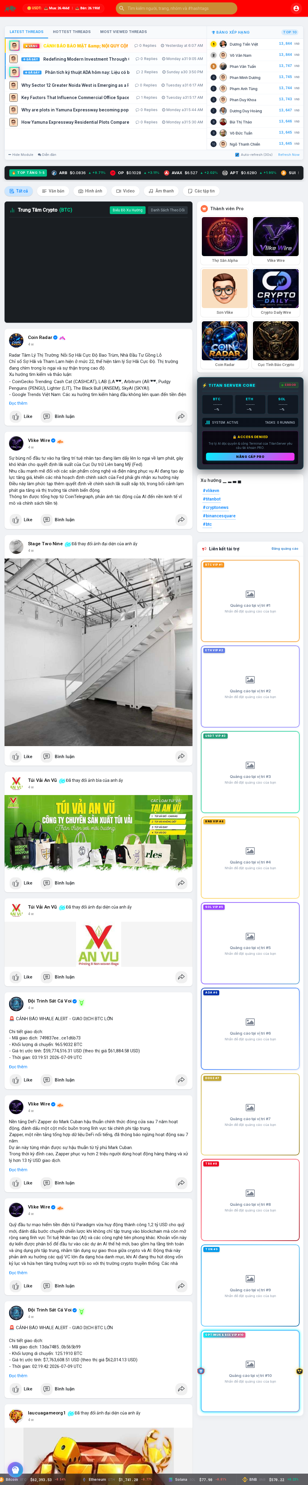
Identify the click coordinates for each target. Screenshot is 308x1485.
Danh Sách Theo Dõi (168, 210)
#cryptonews (216, 507)
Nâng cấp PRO (250, 456)
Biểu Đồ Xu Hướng (128, 210)
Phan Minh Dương (245, 77)
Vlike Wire (39, 440)
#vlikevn (211, 490)
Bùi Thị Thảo (241, 122)
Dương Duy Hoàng (246, 111)
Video (125, 191)
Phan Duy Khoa (243, 100)
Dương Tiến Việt (244, 44)
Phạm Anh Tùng (243, 88)
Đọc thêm (18, 403)
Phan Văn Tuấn (243, 66)
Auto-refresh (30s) (254, 155)
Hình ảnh (90, 191)
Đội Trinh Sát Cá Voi (50, 1001)
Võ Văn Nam (240, 55)
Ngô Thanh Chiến (245, 144)
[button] (176, 8)
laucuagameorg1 (47, 1413)
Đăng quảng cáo (285, 548)
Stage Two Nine (45, 543)
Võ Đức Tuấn (241, 133)
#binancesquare (219, 515)
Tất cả (18, 191)
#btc (207, 524)
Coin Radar (40, 337)
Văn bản (53, 191)
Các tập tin (201, 191)
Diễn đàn (47, 155)
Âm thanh (161, 191)
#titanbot (211, 499)
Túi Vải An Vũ (42, 780)
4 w (31, 344)
